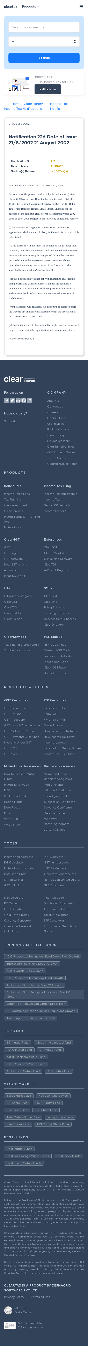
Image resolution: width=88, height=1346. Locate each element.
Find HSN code (54, 897)
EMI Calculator (14, 862)
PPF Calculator (54, 856)
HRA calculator (14, 897)
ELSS (7, 790)
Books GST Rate (55, 673)
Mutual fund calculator (19, 868)
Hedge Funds (13, 801)
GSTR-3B (10, 754)
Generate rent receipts (60, 874)
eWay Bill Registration (59, 570)
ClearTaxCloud (14, 613)
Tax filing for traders (17, 650)
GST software (13, 558)
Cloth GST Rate (55, 667)
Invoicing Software (56, 613)
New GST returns (15, 564)
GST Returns (12, 714)
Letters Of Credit (55, 829)
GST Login (11, 553)
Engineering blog (58, 429)
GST (7, 547)
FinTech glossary (58, 440)
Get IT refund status (58, 909)
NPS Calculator (54, 885)
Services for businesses (60, 618)
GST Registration (16, 708)
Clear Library (55, 435)
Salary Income (54, 725)
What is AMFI (13, 819)
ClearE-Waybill (54, 553)
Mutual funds (13, 527)
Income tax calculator (19, 856)
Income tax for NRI (56, 511)
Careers (52, 412)
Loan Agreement (55, 796)
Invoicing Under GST (17, 742)
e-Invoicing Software (58, 558)
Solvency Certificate (58, 807)
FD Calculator (13, 909)
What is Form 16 (54, 719)
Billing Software (54, 607)
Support (9, 421)
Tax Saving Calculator (59, 903)
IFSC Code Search (56, 868)
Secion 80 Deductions (59, 505)
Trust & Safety (56, 458)
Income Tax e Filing (17, 493)
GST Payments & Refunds (21, 736)
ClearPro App (13, 618)
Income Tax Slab (55, 708)
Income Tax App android (60, 493)
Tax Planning (12, 499)
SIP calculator (13, 879)
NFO (7, 813)
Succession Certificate (59, 801)
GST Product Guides (61, 452)
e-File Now (47, 89)
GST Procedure (14, 719)
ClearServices (13, 511)
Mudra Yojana (53, 784)
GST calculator (14, 885)
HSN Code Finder (55, 644)
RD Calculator (13, 903)
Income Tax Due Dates (59, 754)
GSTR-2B (10, 748)
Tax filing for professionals (21, 644)
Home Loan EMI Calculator (62, 879)
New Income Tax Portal (59, 736)
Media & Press (57, 418)
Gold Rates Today (16, 914)
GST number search (57, 862)
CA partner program (18, 596)
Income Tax (52, 499)
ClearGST (50, 547)
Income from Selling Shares (62, 748)
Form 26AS (51, 714)
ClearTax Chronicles (60, 446)
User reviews (55, 423)
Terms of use (40, 1297)
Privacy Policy (14, 1297)
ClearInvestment (15, 505)
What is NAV (12, 824)
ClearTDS (50, 564)
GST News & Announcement (23, 725)
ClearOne (50, 601)
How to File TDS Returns (60, 731)
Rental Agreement (56, 823)
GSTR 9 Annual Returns (19, 731)
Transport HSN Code (58, 656)
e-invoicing (11, 570)
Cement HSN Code (57, 650)
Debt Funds (12, 807)
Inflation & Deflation (57, 790)
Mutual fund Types (16, 784)
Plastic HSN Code (56, 661)
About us (53, 400)
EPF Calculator (54, 920)
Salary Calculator (56, 914)
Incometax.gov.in (55, 742)
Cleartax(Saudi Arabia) (62, 463)
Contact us (55, 406)
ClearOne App (54, 624)
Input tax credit (14, 576)
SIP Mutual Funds (15, 796)
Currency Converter (17, 920)
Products (31, 6)
